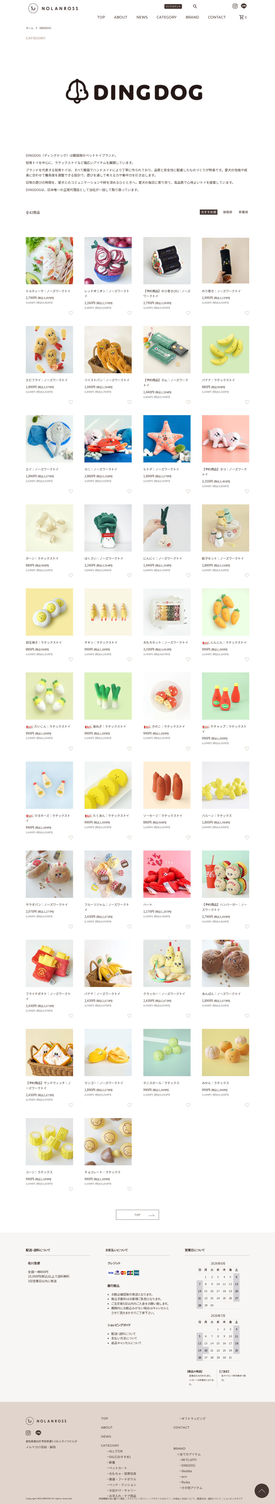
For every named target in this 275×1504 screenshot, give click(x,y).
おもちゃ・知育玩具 (122, 1473)
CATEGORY (167, 17)
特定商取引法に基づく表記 (112, 1499)
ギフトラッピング (194, 1418)
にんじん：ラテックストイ (224, 642)
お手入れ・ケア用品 (122, 1496)
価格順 (227, 212)
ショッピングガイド (233, 1499)
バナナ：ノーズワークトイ (102, 993)
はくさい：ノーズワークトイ (103, 558)
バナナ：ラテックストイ (218, 380)
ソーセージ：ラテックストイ (162, 815)
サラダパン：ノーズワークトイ (47, 904)
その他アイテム (192, 1488)
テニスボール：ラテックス (161, 1083)
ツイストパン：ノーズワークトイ (107, 380)
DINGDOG (45, 28)
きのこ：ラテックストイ (164, 726)
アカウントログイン (161, 1499)
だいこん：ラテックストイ (48, 726)
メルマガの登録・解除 (41, 1447)
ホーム (30, 28)
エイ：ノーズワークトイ (42, 469)
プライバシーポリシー (138, 1499)
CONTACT (217, 17)
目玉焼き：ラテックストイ (44, 642)
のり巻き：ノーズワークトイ (221, 291)
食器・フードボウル (122, 1479)
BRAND (192, 17)
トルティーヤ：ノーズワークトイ (48, 291)
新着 (112, 1462)
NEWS (142, 17)
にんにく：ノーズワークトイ (162, 558)
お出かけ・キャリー (122, 1490)
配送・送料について (123, 1333)
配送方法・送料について (209, 1499)
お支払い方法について (184, 1499)
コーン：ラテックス (39, 1172)
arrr (184, 1476)
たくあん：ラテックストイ (106, 815)
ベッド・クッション (122, 1485)
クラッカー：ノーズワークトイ (164, 993)
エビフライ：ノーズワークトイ (47, 380)
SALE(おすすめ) (120, 1457)
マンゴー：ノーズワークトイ (103, 1083)
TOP (101, 17)
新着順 (243, 212)
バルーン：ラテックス (217, 815)
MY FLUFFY (189, 1460)
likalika (187, 1471)
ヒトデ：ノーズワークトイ (161, 469)
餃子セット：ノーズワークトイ (223, 558)
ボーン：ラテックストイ (42, 558)
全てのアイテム (190, 1454)
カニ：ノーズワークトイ (100, 469)
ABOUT (120, 17)
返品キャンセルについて (126, 1343)
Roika (186, 1482)
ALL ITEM (115, 1451)
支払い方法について (124, 1338)
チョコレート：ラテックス (102, 1172)
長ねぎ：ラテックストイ (105, 726)
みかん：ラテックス (215, 1083)
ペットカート (118, 1468)
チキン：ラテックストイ (101, 642)
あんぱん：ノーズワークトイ (221, 993)
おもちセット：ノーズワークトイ (165, 642)
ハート (147, 904)
